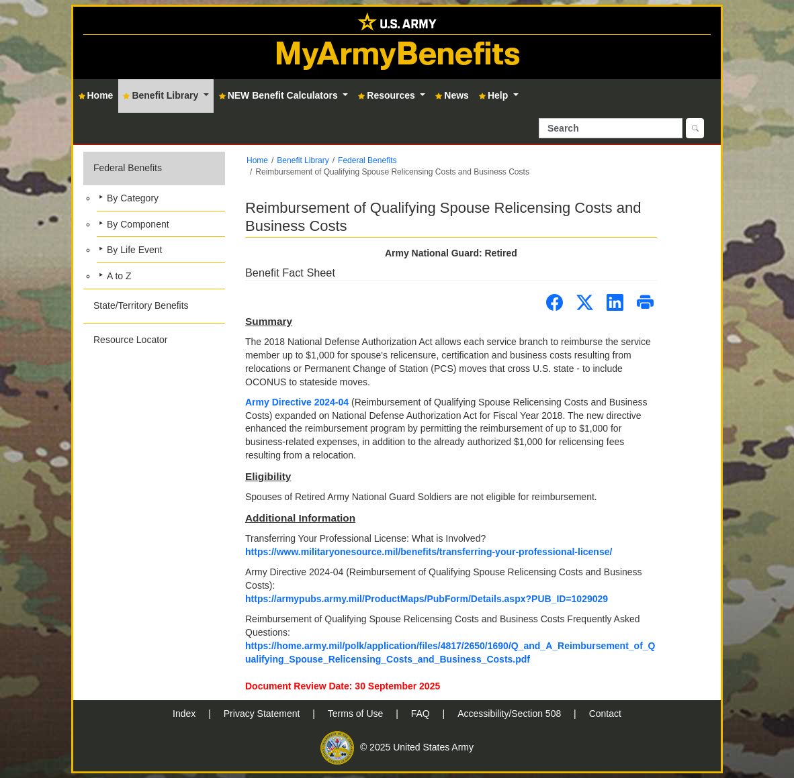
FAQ (422, 713)
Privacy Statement (263, 713)
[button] (154, 220)
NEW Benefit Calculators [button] (280, 95)
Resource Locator (130, 339)
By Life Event (135, 249)
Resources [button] (387, 95)
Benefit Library (302, 160)
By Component (138, 224)
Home (257, 160)
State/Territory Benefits (141, 305)
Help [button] (495, 95)
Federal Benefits (127, 167)
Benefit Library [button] (162, 95)
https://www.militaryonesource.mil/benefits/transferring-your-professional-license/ (428, 551)
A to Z (119, 276)
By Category (133, 198)
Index (185, 713)
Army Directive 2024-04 (297, 402)
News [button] (452, 95)
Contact (605, 713)
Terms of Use (357, 713)
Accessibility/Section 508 (510, 713)
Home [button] (96, 95)
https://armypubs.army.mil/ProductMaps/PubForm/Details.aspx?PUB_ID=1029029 (426, 598)
